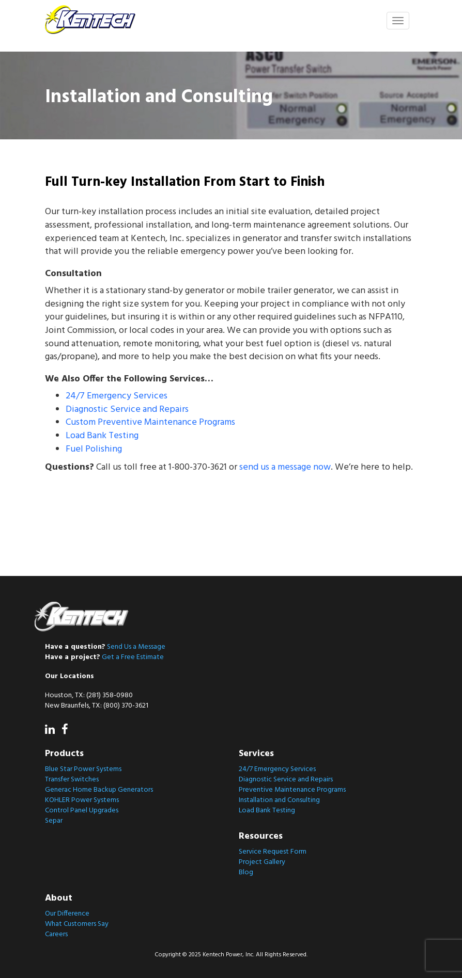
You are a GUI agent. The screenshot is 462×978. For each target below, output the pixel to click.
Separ (54, 821)
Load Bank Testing (102, 435)
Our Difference (67, 914)
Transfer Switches (72, 779)
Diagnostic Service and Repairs (127, 409)
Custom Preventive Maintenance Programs (150, 422)
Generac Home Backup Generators (99, 790)
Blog (246, 872)
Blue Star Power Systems (83, 769)
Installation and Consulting (279, 800)
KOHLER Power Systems (82, 800)
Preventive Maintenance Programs (292, 790)
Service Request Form (272, 852)
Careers (56, 934)
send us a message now (285, 467)
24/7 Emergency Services (116, 396)
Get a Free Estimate (133, 657)
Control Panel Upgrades (81, 810)
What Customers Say (77, 924)
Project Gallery (262, 862)
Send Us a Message (136, 647)
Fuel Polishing (94, 449)
